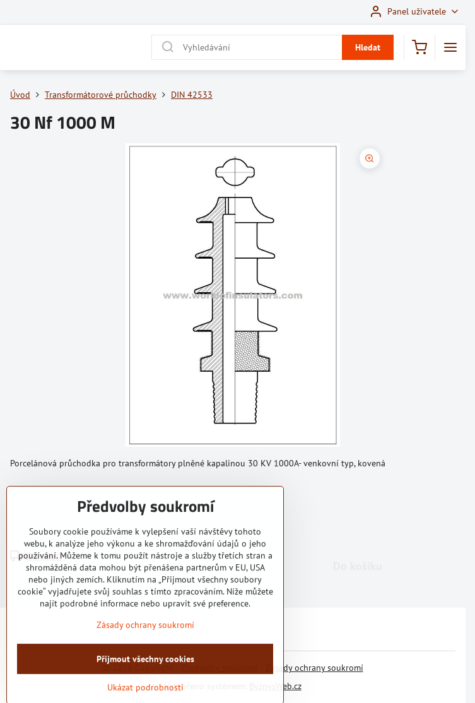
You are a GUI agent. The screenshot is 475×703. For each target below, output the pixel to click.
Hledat (367, 47)
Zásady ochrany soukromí (314, 667)
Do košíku (357, 509)
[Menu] (450, 47)
